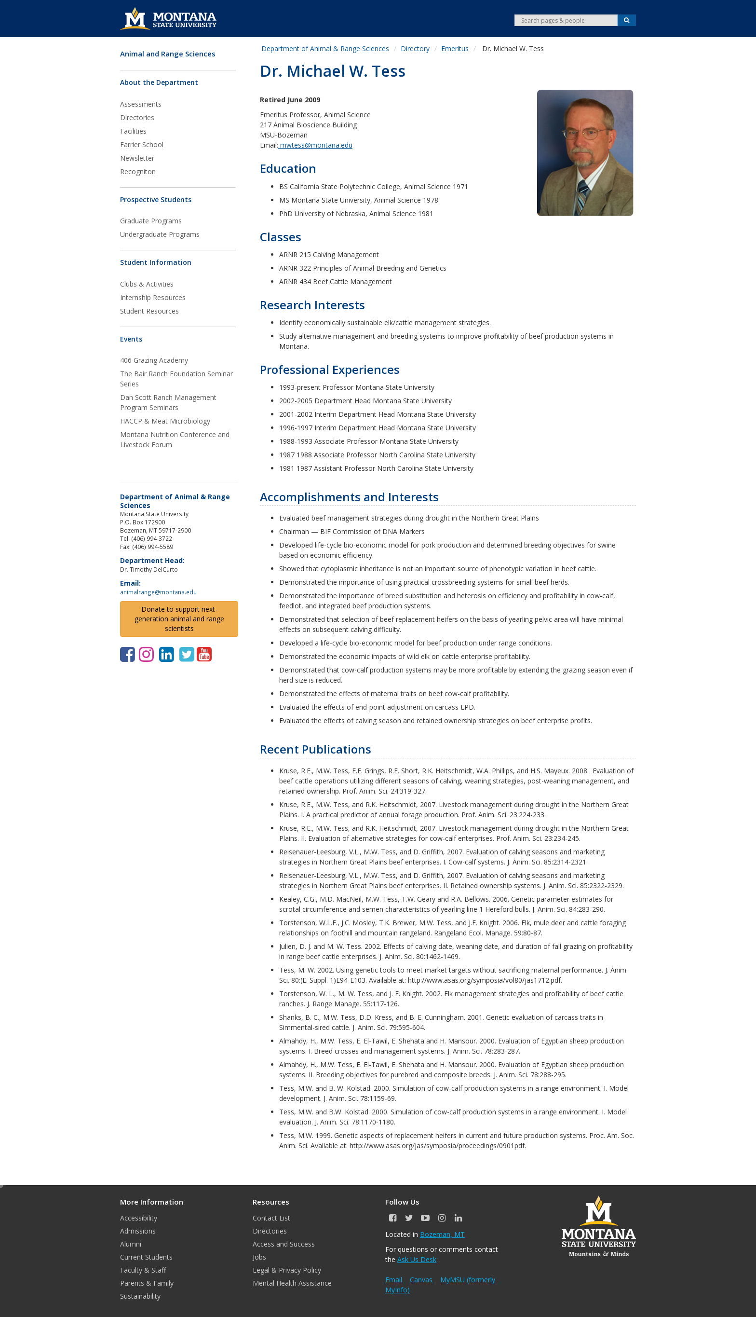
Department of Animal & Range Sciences (325, 48)
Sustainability (140, 1296)
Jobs (259, 1257)
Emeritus (455, 48)
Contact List (271, 1217)
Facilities (133, 131)
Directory (415, 48)
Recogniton (138, 171)
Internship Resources (153, 297)
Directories (137, 117)
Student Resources (149, 311)
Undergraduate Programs (160, 234)
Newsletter (137, 158)
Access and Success (284, 1243)
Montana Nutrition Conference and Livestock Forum (175, 439)
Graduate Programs (151, 220)
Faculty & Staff (143, 1270)
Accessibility (138, 1217)
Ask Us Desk (416, 1259)
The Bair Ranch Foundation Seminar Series (176, 378)
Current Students (146, 1257)
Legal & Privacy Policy (287, 1270)
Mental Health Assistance (292, 1283)
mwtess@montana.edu (315, 145)
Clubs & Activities (147, 283)
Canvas (421, 1279)
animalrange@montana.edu (158, 592)
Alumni (130, 1243)
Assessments (141, 104)
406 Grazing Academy (154, 360)
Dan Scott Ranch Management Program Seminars (168, 402)
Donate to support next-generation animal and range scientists (179, 618)
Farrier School (141, 144)
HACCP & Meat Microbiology (165, 420)
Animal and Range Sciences (168, 53)
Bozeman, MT (442, 1234)
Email (393, 1279)
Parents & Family (147, 1283)
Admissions (138, 1230)
